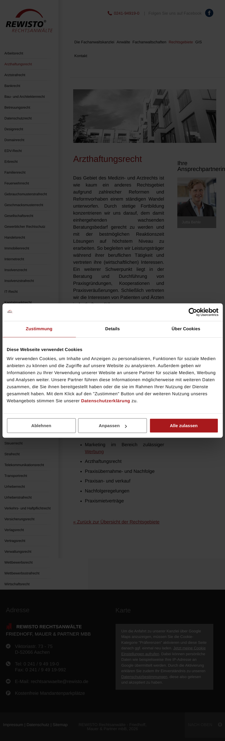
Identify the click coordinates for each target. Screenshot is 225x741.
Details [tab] (112, 328)
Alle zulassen (183, 425)
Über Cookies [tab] (186, 328)
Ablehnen (41, 425)
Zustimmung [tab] (39, 328)
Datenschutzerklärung (105, 400)
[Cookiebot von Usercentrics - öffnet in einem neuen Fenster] (192, 312)
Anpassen (113, 425)
